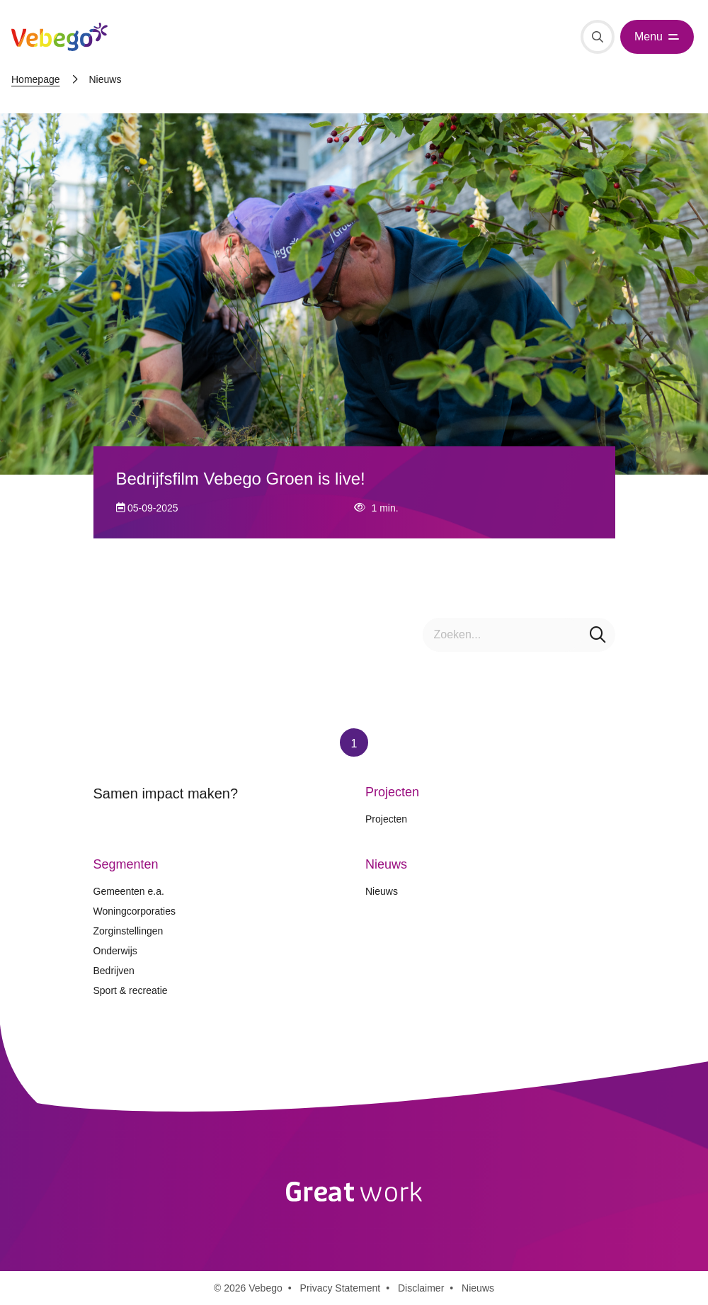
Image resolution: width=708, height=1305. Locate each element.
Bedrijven (114, 970)
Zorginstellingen (128, 931)
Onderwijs (115, 950)
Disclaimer (421, 1288)
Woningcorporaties (134, 911)
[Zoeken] (597, 37)
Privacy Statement (340, 1288)
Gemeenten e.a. (128, 891)
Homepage (35, 79)
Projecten (386, 819)
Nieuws (381, 891)
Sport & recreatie (130, 990)
